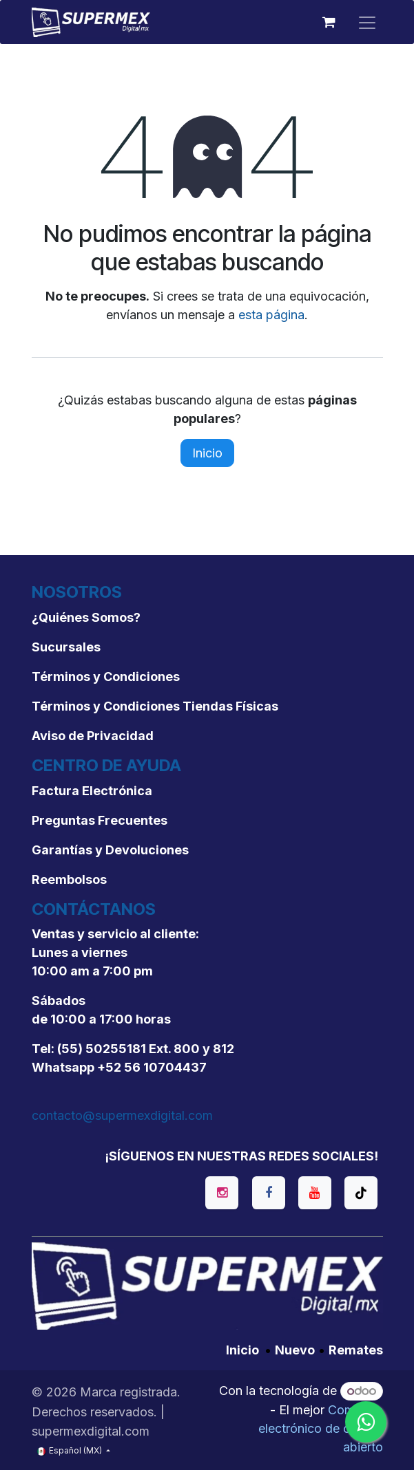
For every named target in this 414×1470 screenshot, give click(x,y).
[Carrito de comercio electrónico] (329, 22)
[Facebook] (268, 1193)
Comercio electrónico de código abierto (320, 1428)
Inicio (207, 453)
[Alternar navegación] (367, 22)
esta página (271, 314)
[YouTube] (315, 1193)
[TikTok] (361, 1193)
